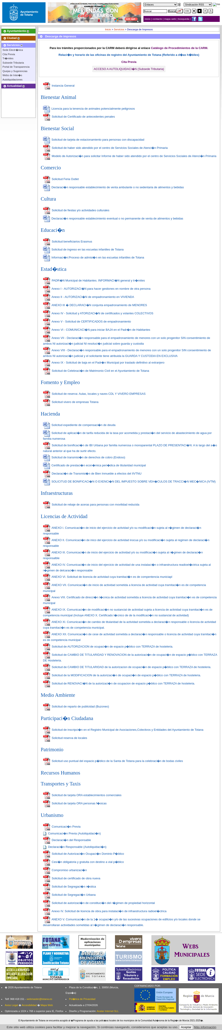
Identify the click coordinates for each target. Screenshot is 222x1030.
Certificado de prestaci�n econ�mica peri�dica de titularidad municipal (94, 465)
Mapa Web (47, 1005)
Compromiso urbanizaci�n (65, 870)
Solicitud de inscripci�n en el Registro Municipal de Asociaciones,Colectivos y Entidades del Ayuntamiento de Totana (123, 729)
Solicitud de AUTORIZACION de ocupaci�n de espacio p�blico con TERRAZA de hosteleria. (108, 646)
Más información (205, 1027)
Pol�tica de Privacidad (82, 999)
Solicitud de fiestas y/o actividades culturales (76, 210)
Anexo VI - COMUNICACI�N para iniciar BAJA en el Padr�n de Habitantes (96, 329)
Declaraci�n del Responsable (67, 840)
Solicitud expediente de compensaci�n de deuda (79, 425)
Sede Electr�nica (13, 50)
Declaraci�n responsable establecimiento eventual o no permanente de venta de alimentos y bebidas (113, 218)
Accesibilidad (29, 1005)
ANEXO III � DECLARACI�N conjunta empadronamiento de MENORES (95, 305)
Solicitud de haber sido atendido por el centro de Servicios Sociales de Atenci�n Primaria (105, 148)
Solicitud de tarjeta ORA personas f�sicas (75, 803)
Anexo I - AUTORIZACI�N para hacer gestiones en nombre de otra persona (97, 288)
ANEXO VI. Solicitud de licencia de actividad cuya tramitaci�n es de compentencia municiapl (107, 576)
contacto (157, 19)
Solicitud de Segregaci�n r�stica (69, 886)
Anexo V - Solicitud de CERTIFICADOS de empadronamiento (87, 321)
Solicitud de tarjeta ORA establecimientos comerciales (82, 795)
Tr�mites (8, 58)
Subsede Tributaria (13, 62)
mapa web (170, 19)
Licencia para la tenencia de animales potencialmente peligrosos (89, 108)
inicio (148, 19)
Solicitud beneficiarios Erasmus (67, 241)
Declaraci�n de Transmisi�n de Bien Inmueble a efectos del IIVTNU (92, 473)
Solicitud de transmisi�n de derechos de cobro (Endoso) (84, 457)
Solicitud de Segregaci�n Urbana (69, 894)
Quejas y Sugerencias (15, 71)
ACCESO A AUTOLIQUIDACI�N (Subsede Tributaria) (129, 69)
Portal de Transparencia (16, 66)
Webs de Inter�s (12, 75)
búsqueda (184, 19)
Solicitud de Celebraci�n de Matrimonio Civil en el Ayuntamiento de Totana (96, 370)
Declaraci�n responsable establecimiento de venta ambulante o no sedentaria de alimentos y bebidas (113, 187)
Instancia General (58, 85)
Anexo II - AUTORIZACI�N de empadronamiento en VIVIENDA (88, 297)
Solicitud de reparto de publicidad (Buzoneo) (76, 706)
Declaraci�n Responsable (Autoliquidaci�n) (75, 847)
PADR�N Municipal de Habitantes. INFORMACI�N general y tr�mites (94, 280)
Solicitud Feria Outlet (61, 179)
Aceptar (186, 1027)
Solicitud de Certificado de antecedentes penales (79, 116)
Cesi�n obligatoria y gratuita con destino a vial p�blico (83, 862)
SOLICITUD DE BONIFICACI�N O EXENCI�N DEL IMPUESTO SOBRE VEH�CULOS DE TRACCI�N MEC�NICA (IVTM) (129, 481)
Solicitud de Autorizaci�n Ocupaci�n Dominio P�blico (83, 853)
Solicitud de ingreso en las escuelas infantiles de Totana (83, 249)
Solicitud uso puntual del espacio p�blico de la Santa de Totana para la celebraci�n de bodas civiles (113, 761)
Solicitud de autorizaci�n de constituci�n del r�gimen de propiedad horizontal (99, 903)
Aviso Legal (11, 1005)
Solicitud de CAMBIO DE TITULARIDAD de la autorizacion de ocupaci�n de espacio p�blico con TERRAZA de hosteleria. (127, 667)
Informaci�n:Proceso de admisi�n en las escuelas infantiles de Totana (93, 257)
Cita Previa (9, 54)
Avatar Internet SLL (108, 1011)
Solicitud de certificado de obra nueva (71, 878)
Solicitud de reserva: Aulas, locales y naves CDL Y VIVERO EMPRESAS (94, 393)
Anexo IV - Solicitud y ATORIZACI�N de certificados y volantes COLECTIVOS (98, 313)
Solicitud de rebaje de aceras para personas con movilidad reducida (91, 504)
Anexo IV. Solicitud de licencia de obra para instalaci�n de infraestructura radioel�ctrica (104, 911)
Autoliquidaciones (13, 79)
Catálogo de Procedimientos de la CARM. (179, 48)
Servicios (119, 29)
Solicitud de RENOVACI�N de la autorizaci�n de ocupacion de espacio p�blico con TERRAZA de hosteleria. (119, 683)
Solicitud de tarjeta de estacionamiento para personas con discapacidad (93, 139)
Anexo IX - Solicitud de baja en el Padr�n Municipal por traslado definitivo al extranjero (103, 362)
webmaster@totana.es (39, 999)
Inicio (108, 29)
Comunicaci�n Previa (62, 826)
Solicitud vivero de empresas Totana (70, 402)
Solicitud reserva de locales (65, 738)
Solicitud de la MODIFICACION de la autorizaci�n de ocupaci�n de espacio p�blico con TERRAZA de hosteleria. (122, 675)
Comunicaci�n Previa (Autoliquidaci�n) (72, 833)
